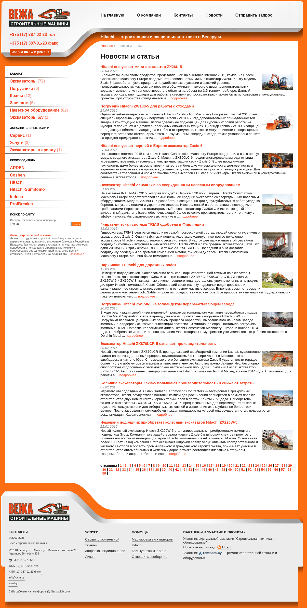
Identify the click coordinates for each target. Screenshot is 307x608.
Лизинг (90, 557)
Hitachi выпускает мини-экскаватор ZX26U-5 (141, 67)
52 (250, 469)
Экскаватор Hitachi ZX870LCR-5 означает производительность (158, 344)
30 (104, 469)
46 (210, 469)
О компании (149, 15)
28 (283, 465)
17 (210, 465)
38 (157, 469)
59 (104, 473)
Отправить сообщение (149, 557)
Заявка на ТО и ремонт (30, 52)
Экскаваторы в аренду (36, 150)
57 (283, 469)
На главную (112, 15)
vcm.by (13, 583)
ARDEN (17, 168)
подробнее (179, 98)
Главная (106, 46)
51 (243, 469)
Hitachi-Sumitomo (27, 189)
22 (244, 465)
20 (230, 465)
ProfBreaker (21, 204)
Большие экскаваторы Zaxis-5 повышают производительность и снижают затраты (177, 383)
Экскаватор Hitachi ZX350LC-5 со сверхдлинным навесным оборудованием (170, 185)
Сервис (20, 135)
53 (256, 469)
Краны (21, 95)
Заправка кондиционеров (105, 551)
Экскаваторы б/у (30, 117)
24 (257, 465)
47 (217, 469)
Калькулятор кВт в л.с (149, 551)
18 (217, 465)
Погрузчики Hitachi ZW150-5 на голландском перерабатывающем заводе (167, 304)
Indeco (16, 197)
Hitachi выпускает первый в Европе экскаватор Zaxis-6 (151, 146)
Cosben (17, 175)
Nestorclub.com (60, 591)
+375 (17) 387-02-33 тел (32, 34)
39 (164, 469)
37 (150, 469)
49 (230, 469)
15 (197, 465)
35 (137, 469)
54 (263, 469)
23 (250, 465)
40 (170, 469)
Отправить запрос (253, 15)
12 (177, 465)
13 (184, 465)
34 (130, 469)
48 (223, 469)
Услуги (20, 142)
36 (144, 469)
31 (111, 469)
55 (270, 469)
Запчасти (22, 103)
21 (237, 465)
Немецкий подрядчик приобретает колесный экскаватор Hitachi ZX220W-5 (168, 422)
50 (236, 469)
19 (224, 465)
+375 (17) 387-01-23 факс (34, 43)
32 (117, 469)
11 (171, 465)
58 (289, 469)
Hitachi (16, 182)
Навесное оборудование (39, 110)
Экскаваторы (27, 81)
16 (204, 465)
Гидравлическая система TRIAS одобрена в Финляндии (152, 224)
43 (190, 469)
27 (277, 465)
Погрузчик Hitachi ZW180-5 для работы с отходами (147, 106)
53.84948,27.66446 (24, 559)
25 (263, 465)
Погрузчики (24, 88)
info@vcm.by (16, 577)
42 (183, 469)
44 (197, 469)
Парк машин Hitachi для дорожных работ (138, 265)
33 (124, 469)
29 (290, 465)
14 (191, 465)
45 (203, 469)
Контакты (183, 15)
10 (164, 465)
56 (276, 469)
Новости (214, 15)
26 (270, 465)
